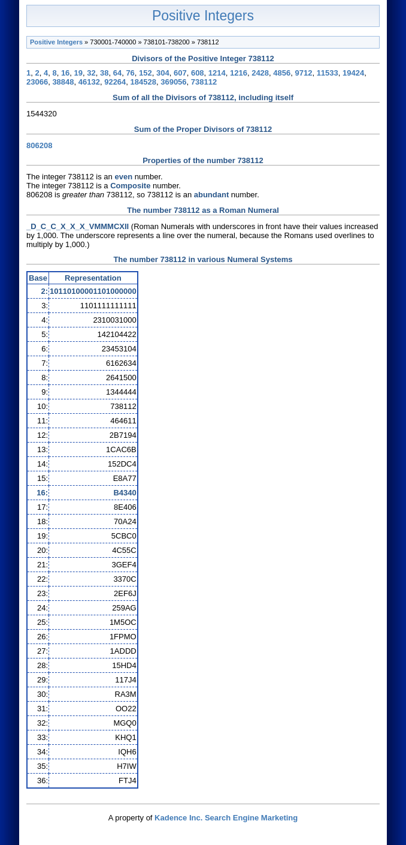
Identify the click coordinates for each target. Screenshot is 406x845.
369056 (173, 81)
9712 (303, 72)
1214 (217, 72)
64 (117, 72)
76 (130, 72)
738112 (204, 81)
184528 (143, 81)
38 (104, 72)
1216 (238, 72)
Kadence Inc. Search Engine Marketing (226, 817)
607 (180, 72)
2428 (260, 72)
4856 (281, 72)
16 (65, 72)
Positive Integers (203, 15)
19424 (353, 72)
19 (78, 72)
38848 (63, 81)
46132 (89, 81)
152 (145, 72)
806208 (39, 145)
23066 (37, 81)
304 (162, 72)
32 (91, 72)
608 (197, 72)
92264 (115, 81)
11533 (327, 72)
